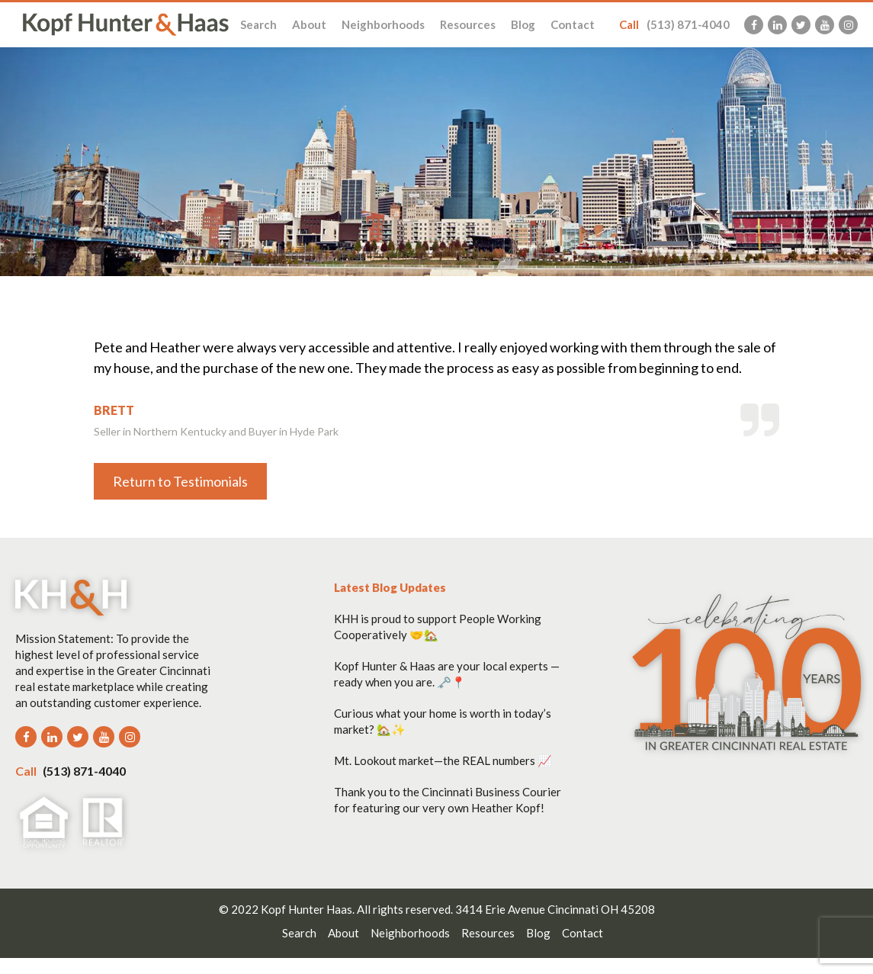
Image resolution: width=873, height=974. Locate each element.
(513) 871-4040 (674, 24)
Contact (572, 24)
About (309, 24)
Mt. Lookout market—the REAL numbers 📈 (443, 760)
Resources (468, 24)
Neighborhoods (383, 24)
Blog (523, 24)
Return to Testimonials (180, 481)
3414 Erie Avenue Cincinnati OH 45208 (555, 909)
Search (258, 24)
